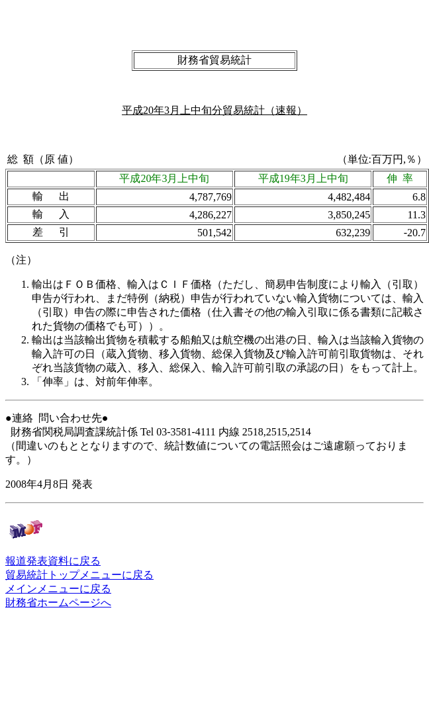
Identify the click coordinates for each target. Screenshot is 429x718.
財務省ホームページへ (58, 602)
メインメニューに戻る (58, 588)
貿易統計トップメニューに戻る (79, 574)
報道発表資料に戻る (53, 560)
